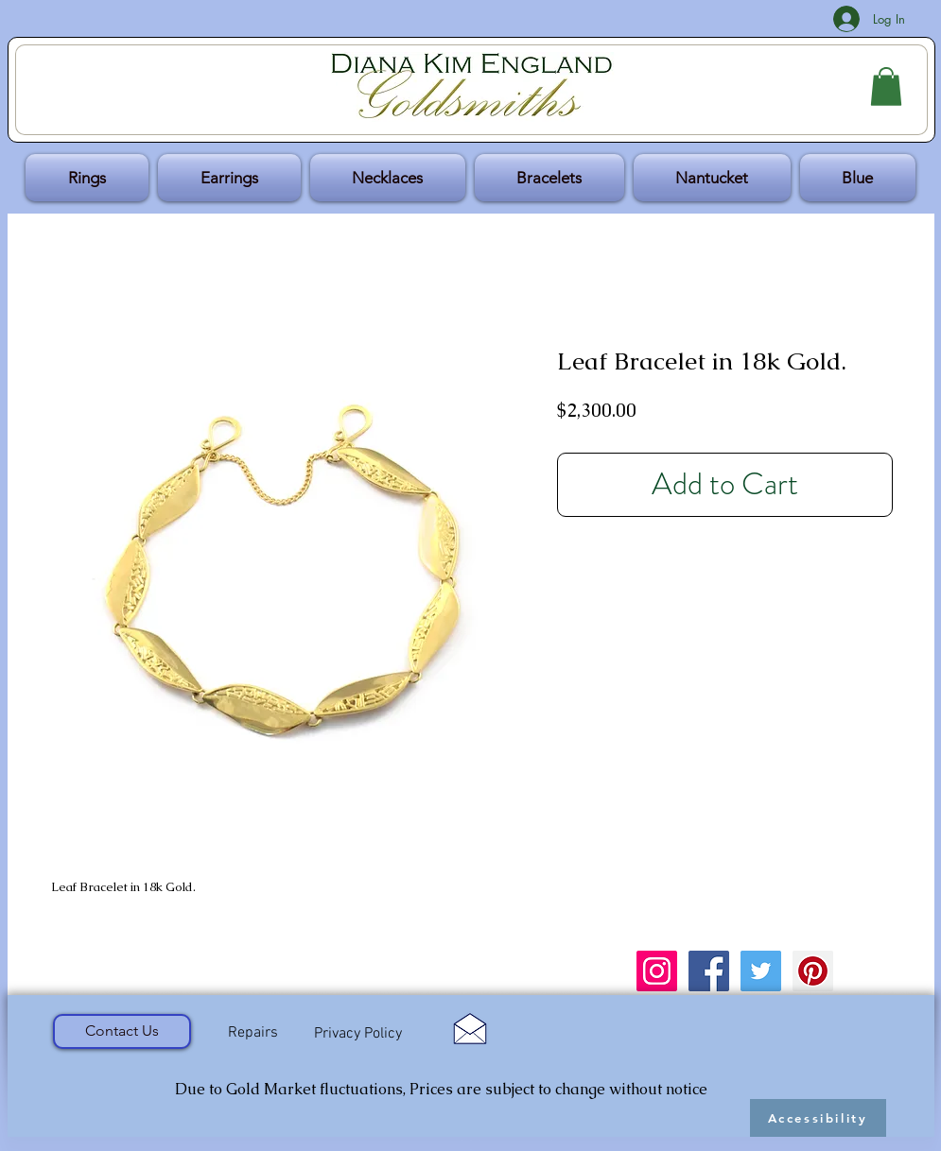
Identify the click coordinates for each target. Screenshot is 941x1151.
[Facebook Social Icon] (708, 971)
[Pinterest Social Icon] (813, 971)
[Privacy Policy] (358, 1034)
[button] (886, 86)
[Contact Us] (122, 1031)
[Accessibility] (818, 1118)
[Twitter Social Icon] (761, 971)
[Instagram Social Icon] (656, 971)
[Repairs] (253, 1034)
